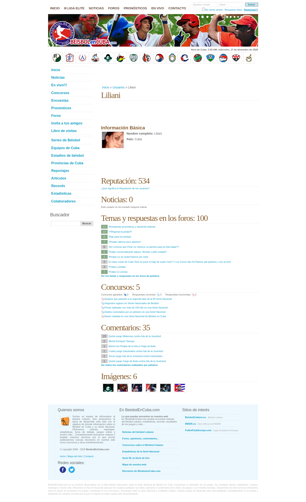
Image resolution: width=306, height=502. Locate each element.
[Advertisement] (180, 74)
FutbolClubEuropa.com (211, 430)
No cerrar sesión (214, 9)
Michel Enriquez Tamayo (122, 341)
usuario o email (202, 4)
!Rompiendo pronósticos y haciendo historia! (132, 226)
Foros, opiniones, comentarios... (140, 438)
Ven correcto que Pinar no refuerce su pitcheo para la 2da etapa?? (144, 247)
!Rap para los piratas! (120, 236)
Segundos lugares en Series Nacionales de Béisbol (132, 303)
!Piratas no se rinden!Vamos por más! (128, 257)
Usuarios (119, 87)
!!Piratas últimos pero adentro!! (125, 242)
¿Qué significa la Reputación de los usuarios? (125, 188)
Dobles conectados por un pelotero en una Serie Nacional (135, 312)
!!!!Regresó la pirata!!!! (120, 231)
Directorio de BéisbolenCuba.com (141, 471)
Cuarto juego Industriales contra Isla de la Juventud (136, 351)
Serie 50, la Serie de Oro (136, 458)
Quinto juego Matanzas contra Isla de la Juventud (135, 336)
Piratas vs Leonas (118, 272)
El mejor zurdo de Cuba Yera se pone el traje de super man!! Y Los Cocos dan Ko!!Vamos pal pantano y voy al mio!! (170, 262)
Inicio (105, 87)
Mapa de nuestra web (134, 464)
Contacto (89, 456)
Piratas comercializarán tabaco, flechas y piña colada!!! (138, 252)
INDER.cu (203, 423)
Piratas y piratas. (117, 267)
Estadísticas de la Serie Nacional (140, 451)
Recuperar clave (233, 9)
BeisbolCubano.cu (204, 417)
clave (223, 4)
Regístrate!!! (251, 9)
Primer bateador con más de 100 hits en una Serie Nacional (136, 307)
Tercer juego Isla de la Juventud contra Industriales (135, 356)
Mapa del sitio (74, 456)
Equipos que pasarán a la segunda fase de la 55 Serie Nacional (138, 299)
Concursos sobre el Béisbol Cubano (142, 445)
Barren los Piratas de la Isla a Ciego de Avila (132, 346)
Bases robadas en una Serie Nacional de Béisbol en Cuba (135, 316)
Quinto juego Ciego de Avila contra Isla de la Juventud (137, 361)
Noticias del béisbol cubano (138, 432)
